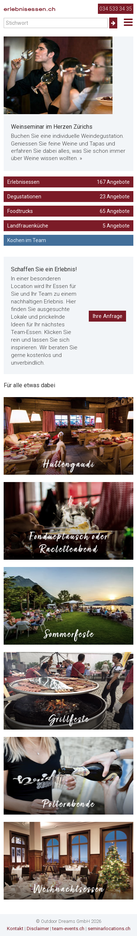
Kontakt (15, 928)
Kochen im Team (26, 240)
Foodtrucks (68, 211)
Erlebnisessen (68, 182)
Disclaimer (38, 928)
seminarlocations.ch (109, 928)
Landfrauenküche (68, 226)
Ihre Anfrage (107, 316)
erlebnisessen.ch (30, 9)
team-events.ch (68, 928)
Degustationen (68, 196)
